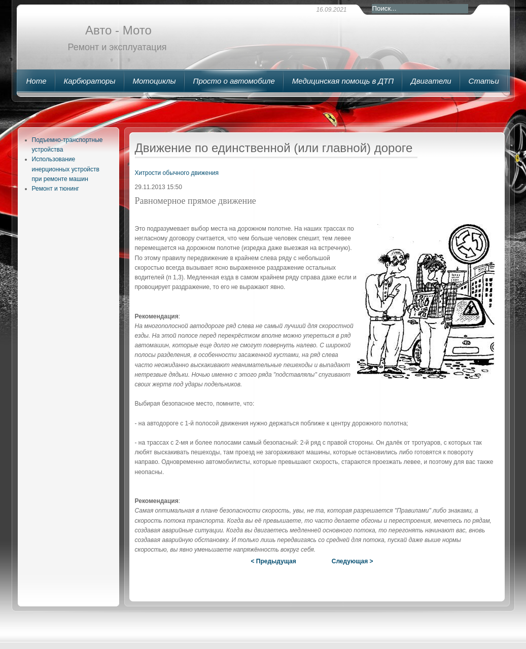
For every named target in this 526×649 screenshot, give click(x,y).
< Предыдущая (273, 561)
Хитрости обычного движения (177, 172)
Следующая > (352, 561)
